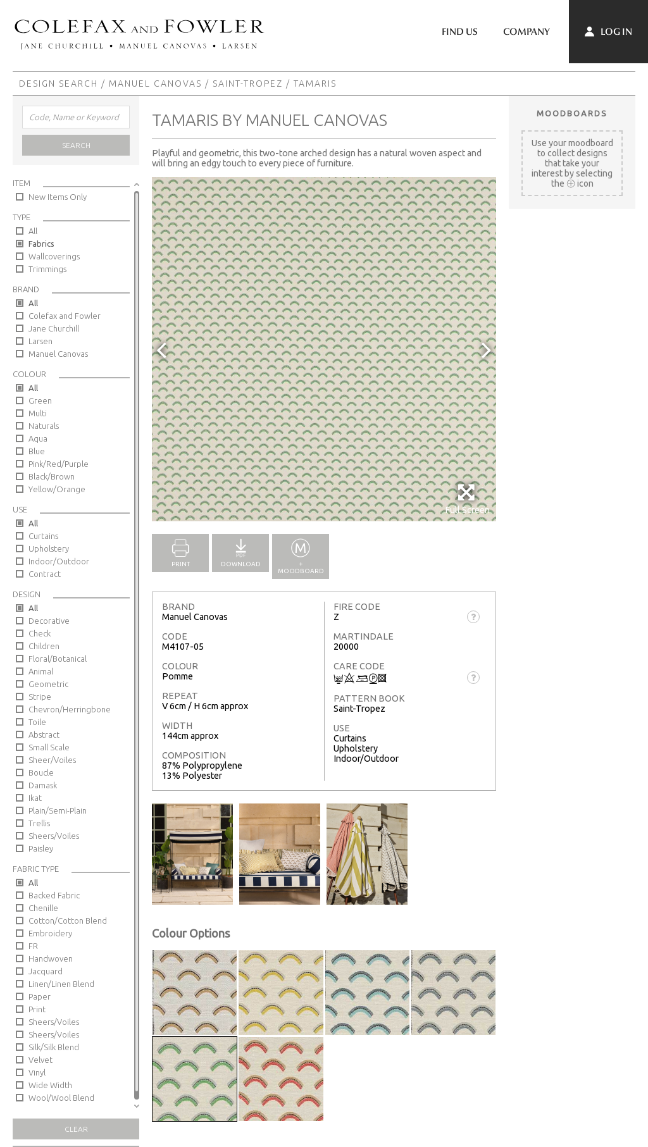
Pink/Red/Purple (58, 463)
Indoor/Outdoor (58, 561)
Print (37, 1009)
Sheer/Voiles (52, 759)
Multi (37, 413)
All (32, 230)
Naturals (43, 425)
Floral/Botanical (57, 658)
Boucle (41, 772)
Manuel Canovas (155, 83)
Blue (36, 451)
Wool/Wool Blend (61, 1097)
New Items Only (57, 196)
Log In (608, 31)
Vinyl (37, 1072)
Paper (39, 996)
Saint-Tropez (248, 83)
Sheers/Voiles (53, 835)
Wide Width (50, 1085)
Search (76, 145)
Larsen (40, 341)
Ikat (35, 797)
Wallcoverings (54, 256)
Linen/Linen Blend (61, 983)
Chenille (43, 907)
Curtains (43, 535)
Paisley (40, 848)
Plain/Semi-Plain (57, 810)
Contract (44, 573)
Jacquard (45, 971)
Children (43, 646)
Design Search (58, 83)
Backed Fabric (54, 895)
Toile (37, 721)
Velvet (40, 1059)
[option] (324, 349)
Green (40, 400)
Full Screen (467, 499)
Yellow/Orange (56, 489)
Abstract (43, 734)
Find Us (460, 31)
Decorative (49, 620)
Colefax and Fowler (64, 315)
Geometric (48, 683)
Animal (40, 671)
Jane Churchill (53, 328)
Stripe (39, 696)
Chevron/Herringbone (69, 709)
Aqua (37, 438)
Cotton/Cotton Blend (67, 920)
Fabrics (41, 243)
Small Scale (49, 747)
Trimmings (47, 268)
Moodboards (572, 113)
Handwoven (50, 958)
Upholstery (48, 548)
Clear (76, 1129)
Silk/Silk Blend (53, 1047)
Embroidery (50, 933)
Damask (42, 785)
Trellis (39, 823)
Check (39, 633)
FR (33, 945)
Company (526, 31)
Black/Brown (51, 476)
